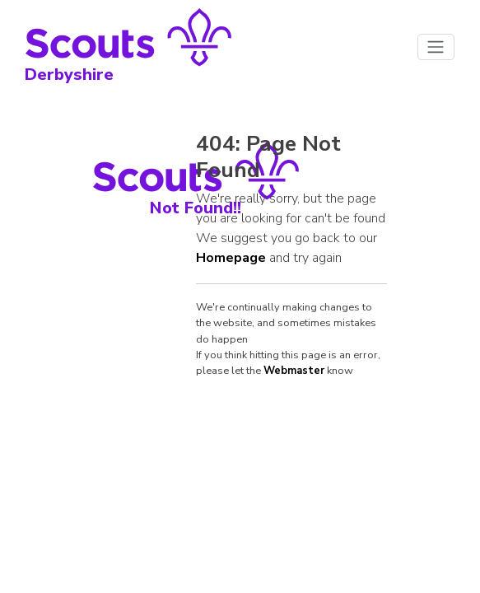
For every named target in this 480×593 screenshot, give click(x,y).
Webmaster (293, 370)
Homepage (231, 258)
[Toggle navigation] (435, 47)
